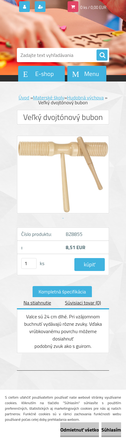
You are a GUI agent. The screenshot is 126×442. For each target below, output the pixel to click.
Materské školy (48, 97)
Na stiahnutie (37, 302)
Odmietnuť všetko (79, 429)
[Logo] (59, 30)
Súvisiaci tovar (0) (83, 302)
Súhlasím (111, 429)
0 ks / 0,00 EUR (93, 7)
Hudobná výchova (85, 97)
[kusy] (29, 263)
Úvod (23, 97)
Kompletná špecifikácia (62, 291)
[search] (102, 55)
